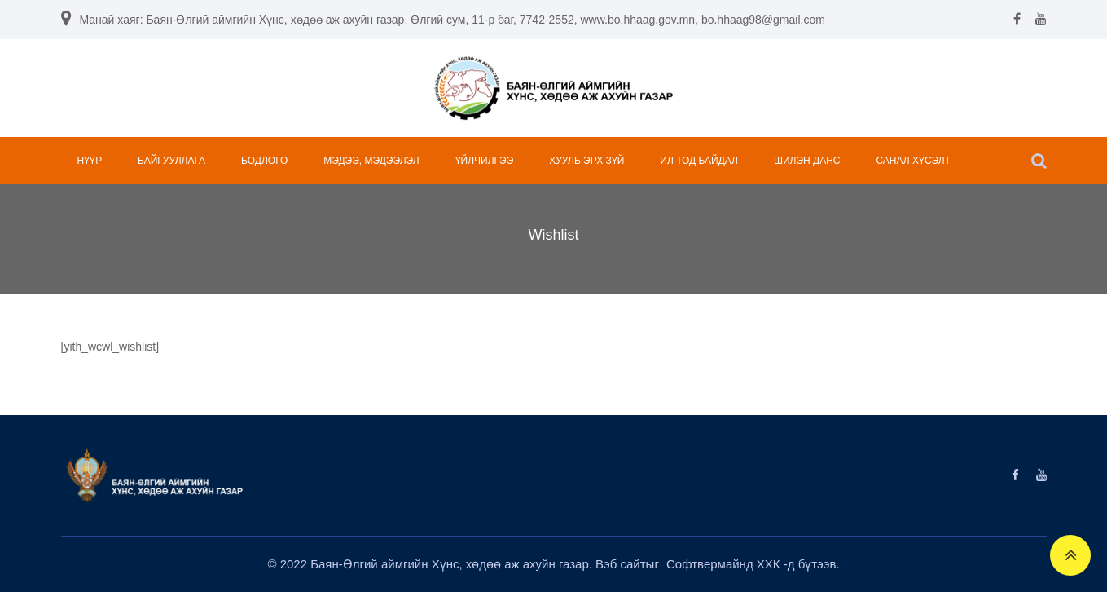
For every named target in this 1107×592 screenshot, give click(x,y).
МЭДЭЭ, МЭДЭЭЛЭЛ (371, 160)
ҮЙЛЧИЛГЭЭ (484, 160)
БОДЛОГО (264, 160)
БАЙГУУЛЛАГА (171, 160)
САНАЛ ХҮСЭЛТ (913, 160)
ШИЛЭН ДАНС (807, 160)
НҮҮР (90, 160)
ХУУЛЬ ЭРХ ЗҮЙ (586, 160)
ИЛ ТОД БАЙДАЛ (699, 160)
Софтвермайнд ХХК (725, 564)
